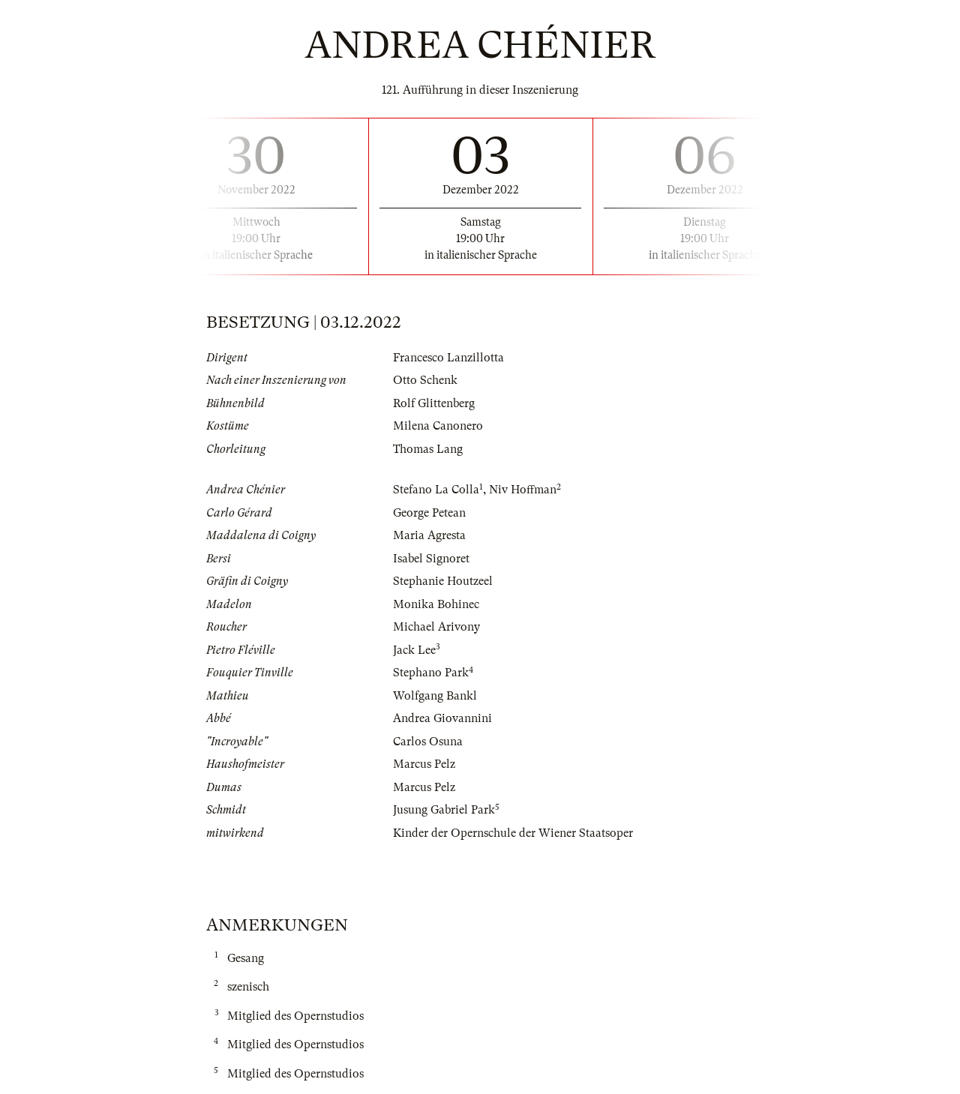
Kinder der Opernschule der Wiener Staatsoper (513, 833)
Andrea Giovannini (442, 718)
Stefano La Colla (436, 489)
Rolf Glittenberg (434, 403)
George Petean (429, 513)
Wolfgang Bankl (435, 696)
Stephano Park (431, 672)
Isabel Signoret (431, 558)
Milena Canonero (438, 426)
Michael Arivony (436, 627)
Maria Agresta (429, 535)
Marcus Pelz (424, 764)
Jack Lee (414, 650)
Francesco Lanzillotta (448, 357)
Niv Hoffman (522, 489)
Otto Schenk (425, 380)
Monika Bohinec (436, 604)
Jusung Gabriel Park (444, 810)
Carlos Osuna (428, 741)
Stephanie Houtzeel (443, 581)
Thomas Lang (428, 449)
